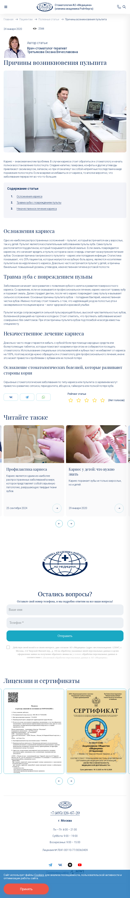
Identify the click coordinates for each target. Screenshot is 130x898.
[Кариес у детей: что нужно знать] (96, 444)
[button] (71, 523)
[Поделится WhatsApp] (43, 397)
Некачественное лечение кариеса (37, 208)
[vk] (60, 865)
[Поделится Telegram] (27, 397)
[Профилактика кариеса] (34, 444)
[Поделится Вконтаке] (11, 397)
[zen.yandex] (70, 865)
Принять (26, 889)
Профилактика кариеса (26, 469)
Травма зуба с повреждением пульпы (39, 202)
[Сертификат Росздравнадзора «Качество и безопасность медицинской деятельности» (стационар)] (96, 731)
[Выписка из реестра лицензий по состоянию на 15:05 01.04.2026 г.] (34, 731)
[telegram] (50, 865)
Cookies (39, 875)
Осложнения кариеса (29, 196)
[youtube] (80, 865)
